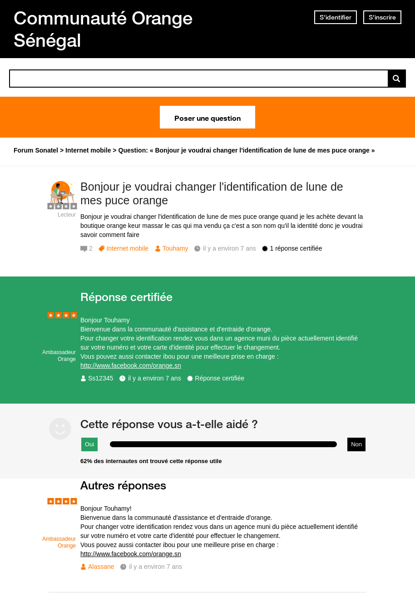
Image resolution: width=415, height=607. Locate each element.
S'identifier (335, 17)
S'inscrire (382, 17)
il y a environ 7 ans (154, 378)
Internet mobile (127, 248)
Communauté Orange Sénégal (103, 28)
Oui (89, 444)
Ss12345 (100, 378)
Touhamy (175, 248)
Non (356, 444)
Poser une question (207, 117)
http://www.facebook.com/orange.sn (130, 365)
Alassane (101, 566)
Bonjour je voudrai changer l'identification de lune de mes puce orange (211, 193)
